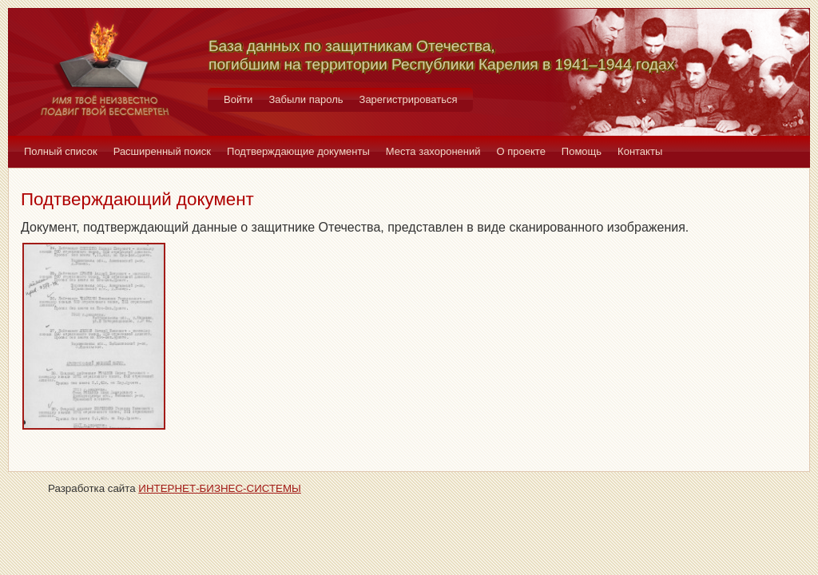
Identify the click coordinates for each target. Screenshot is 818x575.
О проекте (521, 151)
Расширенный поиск (162, 151)
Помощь (582, 151)
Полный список (60, 151)
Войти (238, 99)
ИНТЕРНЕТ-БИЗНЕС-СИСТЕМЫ (219, 488)
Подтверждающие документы (298, 151)
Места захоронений (433, 151)
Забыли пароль (305, 99)
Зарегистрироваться (408, 99)
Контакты (639, 151)
